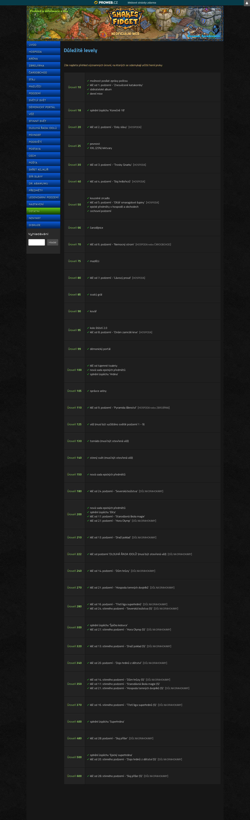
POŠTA (33, 162)
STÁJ (32, 79)
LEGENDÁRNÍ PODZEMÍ (43, 197)
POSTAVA (35, 148)
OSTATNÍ (34, 211)
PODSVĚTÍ (35, 141)
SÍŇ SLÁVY (36, 176)
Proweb (106, 2)
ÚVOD (32, 44)
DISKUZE (34, 225)
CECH (32, 155)
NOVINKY (35, 218)
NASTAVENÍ (36, 204)
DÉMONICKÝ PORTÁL (42, 107)
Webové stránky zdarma (142, 2)
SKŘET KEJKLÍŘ (38, 169)
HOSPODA (35, 51)
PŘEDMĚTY (36, 190)
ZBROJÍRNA (36, 65)
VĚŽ (31, 114)
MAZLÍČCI (35, 86)
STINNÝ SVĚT (37, 121)
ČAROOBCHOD (38, 72)
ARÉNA (33, 58)
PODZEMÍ (35, 93)
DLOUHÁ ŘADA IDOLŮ (43, 127)
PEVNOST (35, 134)
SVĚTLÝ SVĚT (37, 100)
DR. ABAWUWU (38, 183)
